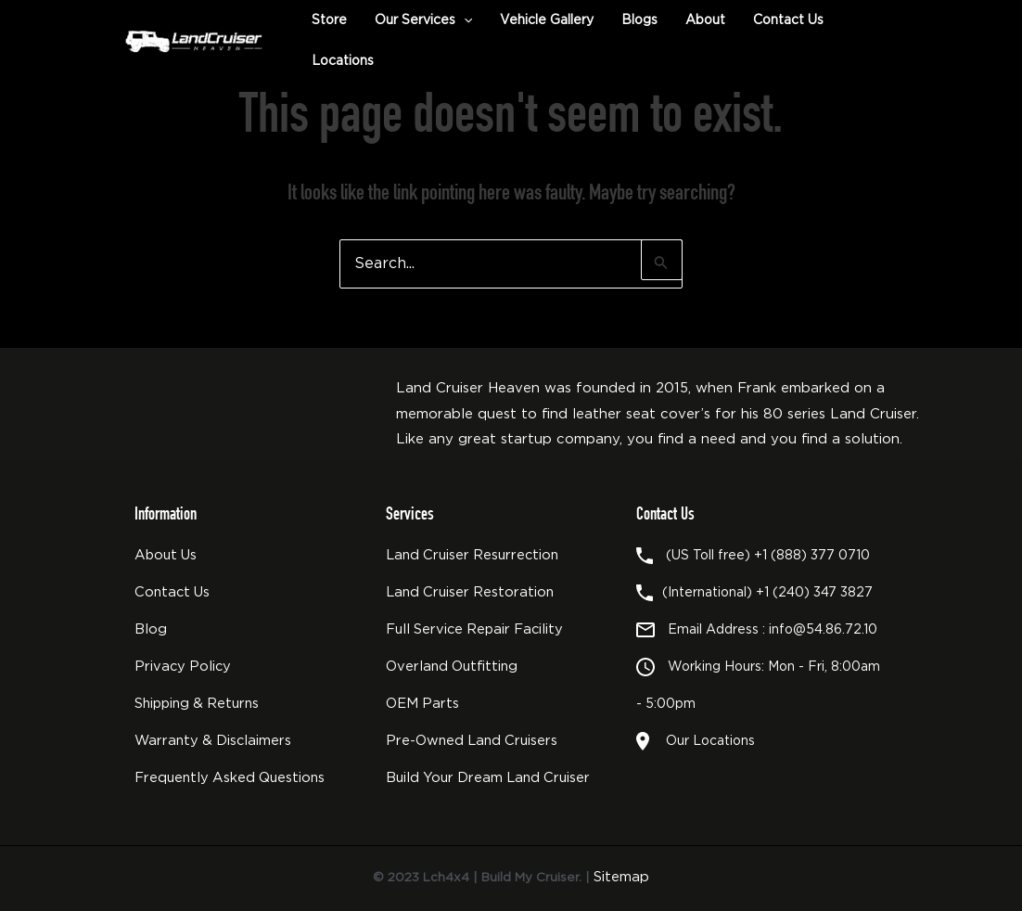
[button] (463, 20)
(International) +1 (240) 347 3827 (767, 592)
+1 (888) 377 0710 (812, 555)
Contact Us (788, 20)
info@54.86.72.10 (823, 629)
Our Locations (706, 741)
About (705, 20)
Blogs (639, 20)
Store (329, 20)
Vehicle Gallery (547, 20)
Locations (343, 61)
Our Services (423, 20)
